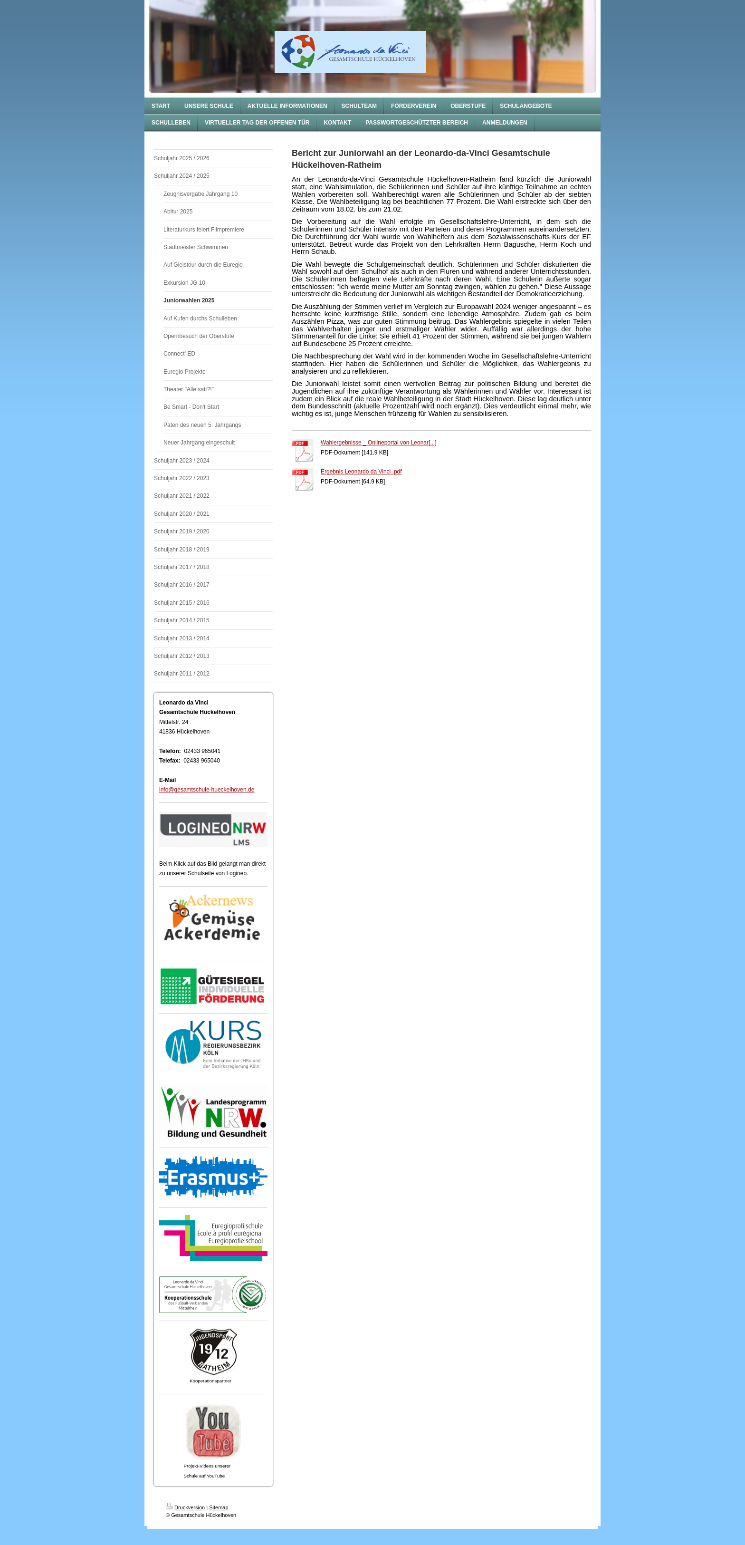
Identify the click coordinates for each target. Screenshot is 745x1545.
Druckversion (185, 1507)
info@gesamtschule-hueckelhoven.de (206, 789)
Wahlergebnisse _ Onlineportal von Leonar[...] (379, 442)
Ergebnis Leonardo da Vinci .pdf (361, 471)
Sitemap (218, 1507)
